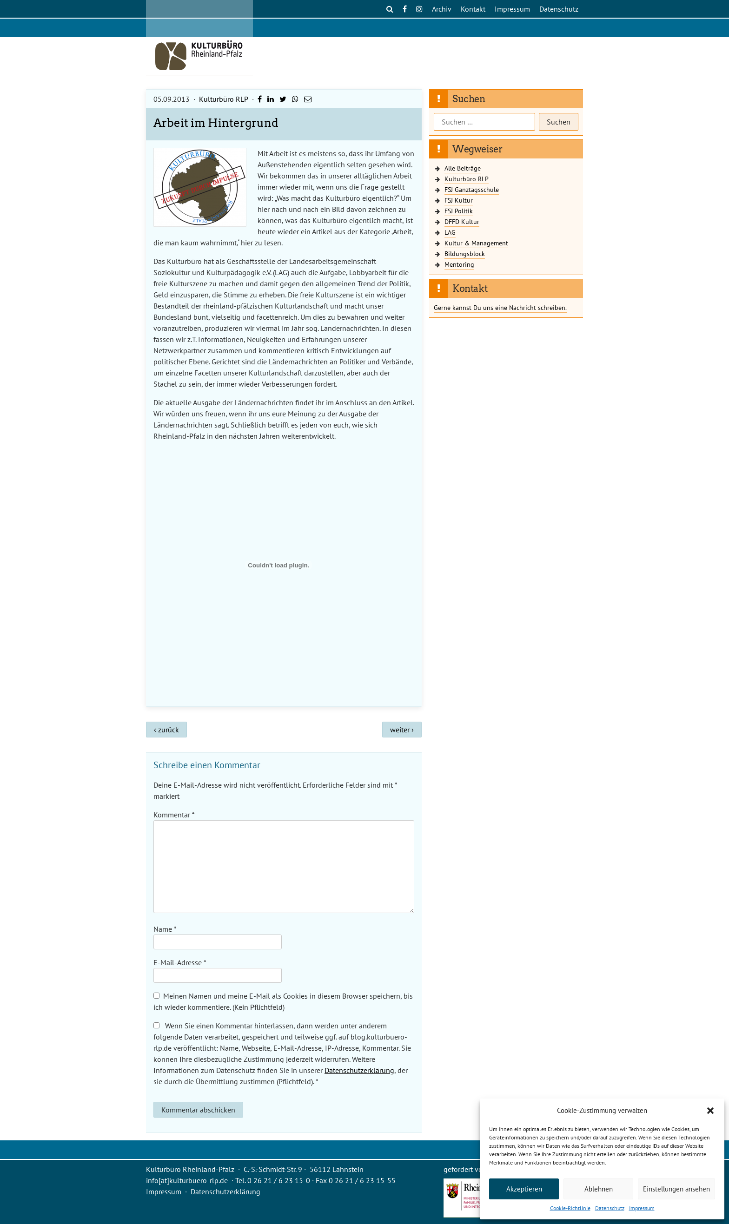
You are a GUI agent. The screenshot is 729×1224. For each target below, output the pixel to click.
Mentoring (459, 264)
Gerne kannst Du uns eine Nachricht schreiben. (500, 307)
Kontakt (473, 8)
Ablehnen (598, 1189)
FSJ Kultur (458, 200)
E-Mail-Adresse (179, 962)
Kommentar (173, 814)
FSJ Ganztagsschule (471, 189)
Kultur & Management (476, 242)
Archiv (441, 8)
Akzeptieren (524, 1189)
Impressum (642, 1207)
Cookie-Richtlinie (570, 1207)
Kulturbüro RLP (223, 99)
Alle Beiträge (462, 168)
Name (165, 929)
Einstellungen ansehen (676, 1189)
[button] (710, 1110)
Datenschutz (609, 1207)
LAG (450, 232)
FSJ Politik (458, 210)
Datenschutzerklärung (359, 1070)
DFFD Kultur (461, 221)
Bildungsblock (464, 253)
